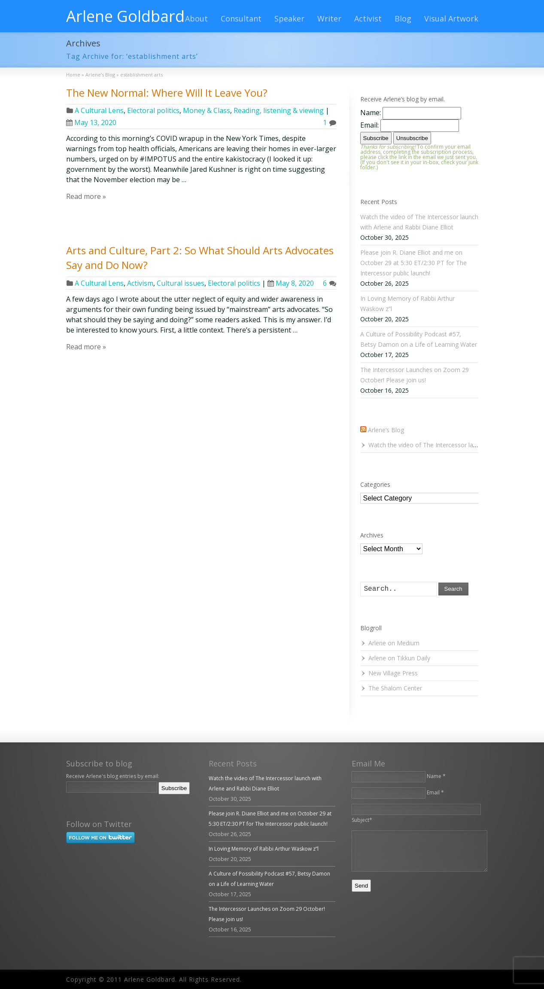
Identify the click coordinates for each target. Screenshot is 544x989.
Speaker (289, 18)
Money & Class (206, 110)
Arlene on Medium (393, 643)
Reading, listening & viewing (279, 110)
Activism (140, 283)
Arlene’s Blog (386, 430)
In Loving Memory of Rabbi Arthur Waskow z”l (264, 848)
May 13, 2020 (91, 122)
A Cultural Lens (99, 110)
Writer (329, 18)
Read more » (86, 196)
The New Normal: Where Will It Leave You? (166, 92)
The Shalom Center (395, 688)
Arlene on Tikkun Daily (399, 658)
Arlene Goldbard (125, 16)
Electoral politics (153, 110)
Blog (403, 18)
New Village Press (393, 673)
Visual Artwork (451, 18)
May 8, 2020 (290, 283)
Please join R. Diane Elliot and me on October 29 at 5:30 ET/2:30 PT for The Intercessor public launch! (413, 262)
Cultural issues (180, 283)
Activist (368, 18)
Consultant (241, 18)
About (196, 18)
